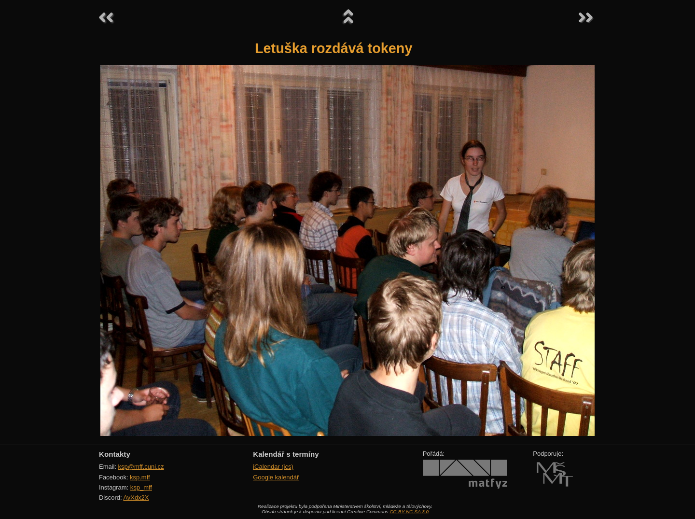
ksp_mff (141, 487)
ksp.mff (140, 477)
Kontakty (114, 454)
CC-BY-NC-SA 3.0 (409, 511)
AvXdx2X (136, 497)
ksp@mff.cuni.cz (141, 466)
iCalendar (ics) (273, 466)
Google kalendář (276, 477)
